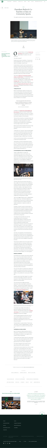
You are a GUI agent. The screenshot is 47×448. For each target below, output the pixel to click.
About (25, 1)
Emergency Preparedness (17, 423)
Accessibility (16, 427)
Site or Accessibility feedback (33, 441)
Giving (32, 1)
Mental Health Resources (17, 425)
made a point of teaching (21, 289)
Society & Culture (31, 372)
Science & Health (23, 372)
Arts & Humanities (15, 372)
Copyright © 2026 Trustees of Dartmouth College (9, 441)
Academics (15, 1)
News (29, 1)
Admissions (9, 1)
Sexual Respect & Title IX (6, 427)
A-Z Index (25, 441)
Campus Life (20, 1)
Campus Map (5, 429)
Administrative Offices (6, 423)
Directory (4, 425)
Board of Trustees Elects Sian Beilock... (14, 436)
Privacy (20, 441)
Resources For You (39, 1)
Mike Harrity (16, 85)
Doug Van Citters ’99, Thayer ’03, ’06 (24, 83)
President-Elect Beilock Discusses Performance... (27, 436)
